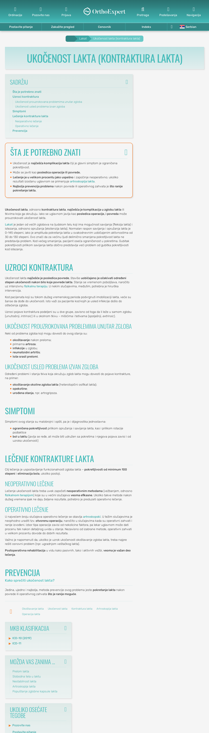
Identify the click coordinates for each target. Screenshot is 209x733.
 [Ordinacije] (15, 11)
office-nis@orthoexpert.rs (83, 665)
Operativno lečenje (26, 126)
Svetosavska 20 (89, 657)
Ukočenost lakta (57, 608)
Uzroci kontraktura (25, 97)
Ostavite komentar (138, 645)
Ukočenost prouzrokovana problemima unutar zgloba (48, 101)
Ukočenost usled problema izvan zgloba (40, 106)
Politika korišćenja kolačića (186, 633)
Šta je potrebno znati (26, 92)
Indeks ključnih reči (139, 651)
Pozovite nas (154, 177)
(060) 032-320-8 (88, 642)
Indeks (146, 27)
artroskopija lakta (82, 181)
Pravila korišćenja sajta (188, 639)
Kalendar (198, 663)
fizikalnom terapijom (19, 495)
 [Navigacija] (194, 11)
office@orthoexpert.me (85, 688)
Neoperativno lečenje (28, 121)
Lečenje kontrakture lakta (30, 116)
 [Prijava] (66, 11)
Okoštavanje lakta (33, 608)
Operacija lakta (31, 614)
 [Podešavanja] (168, 11)
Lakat (9, 224)
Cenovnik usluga (193, 651)
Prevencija (19, 131)
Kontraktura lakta (82, 608)
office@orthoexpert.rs (85, 646)
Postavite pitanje (21, 27)
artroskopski (92, 516)
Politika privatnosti (192, 645)
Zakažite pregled (62, 27)
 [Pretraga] (143, 11)
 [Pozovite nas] (40, 11)
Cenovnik (104, 27)
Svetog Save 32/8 (87, 638)
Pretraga (146, 668)
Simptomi (19, 111)
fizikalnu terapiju (35, 286)
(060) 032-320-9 (88, 661)
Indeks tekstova (141, 657)
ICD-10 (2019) (154, 90)
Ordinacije (197, 657)
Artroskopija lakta (107, 608)
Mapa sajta (144, 663)
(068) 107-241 (91, 684)
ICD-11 (149, 96)
